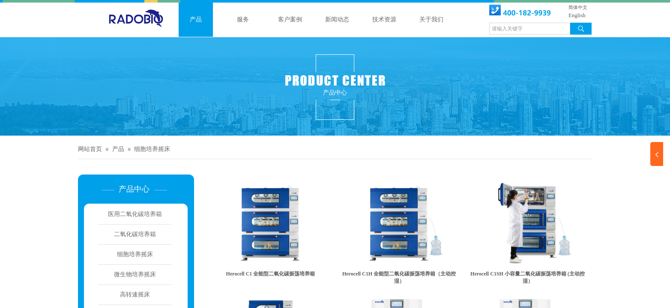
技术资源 (384, 19)
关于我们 (431, 19)
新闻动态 (337, 19)
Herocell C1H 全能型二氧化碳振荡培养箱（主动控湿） (399, 277)
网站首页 (90, 149)
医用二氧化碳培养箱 (135, 214)
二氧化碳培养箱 (135, 234)
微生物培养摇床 (135, 274)
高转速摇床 (135, 294)
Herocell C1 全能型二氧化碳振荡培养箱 (270, 274)
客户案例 (290, 19)
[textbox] (529, 29)
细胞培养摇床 (152, 149)
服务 (243, 19)
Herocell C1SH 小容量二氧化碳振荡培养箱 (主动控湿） (527, 277)
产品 (196, 19)
